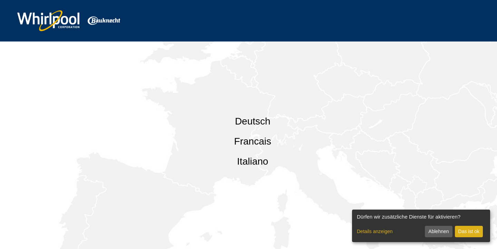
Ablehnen (438, 231)
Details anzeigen (375, 231)
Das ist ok (468, 231)
